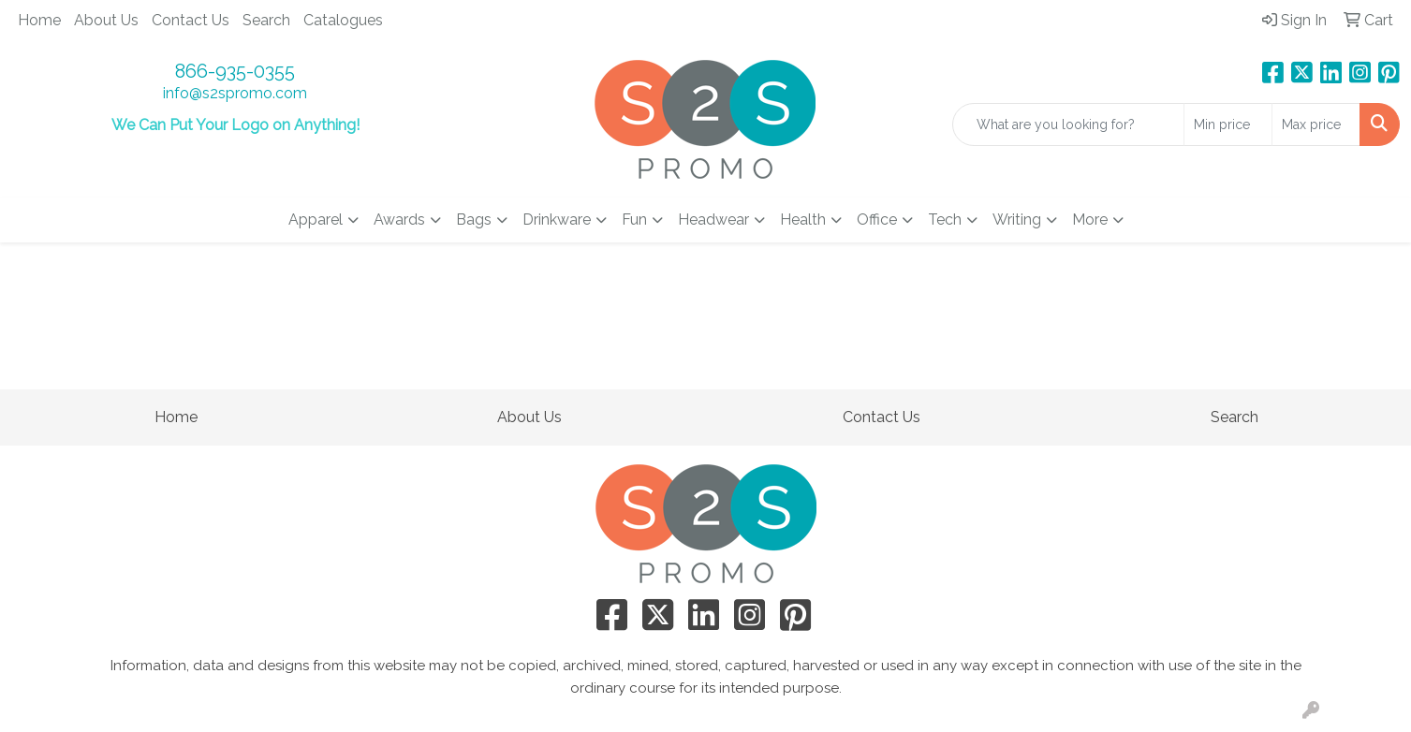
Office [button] (877, 219)
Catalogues (343, 20)
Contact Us (190, 20)
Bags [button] (474, 219)
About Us (106, 20)
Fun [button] (634, 219)
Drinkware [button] (556, 219)
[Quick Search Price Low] (1227, 124)
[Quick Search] (1068, 124)
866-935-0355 (235, 71)
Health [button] (803, 219)
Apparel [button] (315, 219)
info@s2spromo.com (235, 93)
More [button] (1090, 219)
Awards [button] (399, 219)
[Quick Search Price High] (1315, 124)
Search (266, 20)
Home (39, 20)
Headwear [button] (713, 219)
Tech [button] (945, 219)
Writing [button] (1016, 219)
